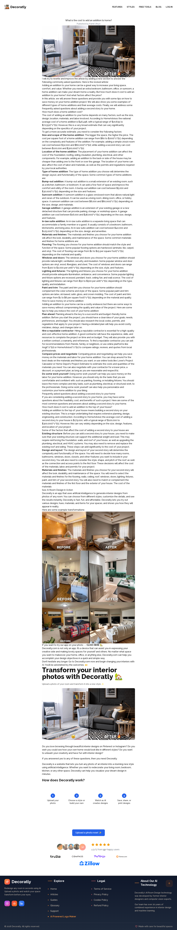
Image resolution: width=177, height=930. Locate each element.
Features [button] (117, 7)
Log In (169, 7)
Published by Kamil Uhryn (88, 24)
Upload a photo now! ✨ (88, 832)
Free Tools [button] (145, 7)
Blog (158, 7)
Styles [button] (131, 7)
